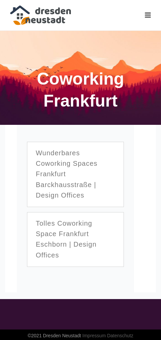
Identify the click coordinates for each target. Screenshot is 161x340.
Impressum (94, 335)
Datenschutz (120, 335)
